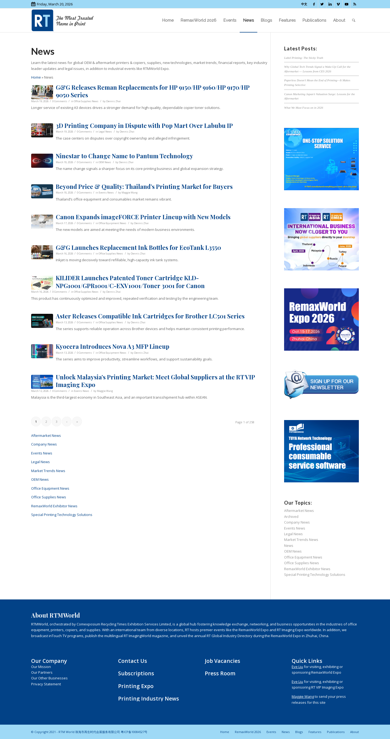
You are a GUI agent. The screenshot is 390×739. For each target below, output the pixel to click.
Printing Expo (136, 686)
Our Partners (42, 672)
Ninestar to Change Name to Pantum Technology (124, 156)
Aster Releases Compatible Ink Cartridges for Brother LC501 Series (150, 316)
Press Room (220, 673)
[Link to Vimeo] (338, 4)
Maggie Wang (130, 192)
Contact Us (132, 660)
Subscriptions (136, 673)
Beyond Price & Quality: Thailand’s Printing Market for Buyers (144, 186)
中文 (304, 4)
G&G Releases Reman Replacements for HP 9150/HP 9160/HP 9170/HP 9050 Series (152, 91)
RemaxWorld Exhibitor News (54, 506)
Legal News (105, 131)
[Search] (354, 20)
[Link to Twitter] (322, 4)
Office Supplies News (86, 101)
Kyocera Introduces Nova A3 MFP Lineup (112, 346)
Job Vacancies (222, 660)
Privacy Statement (46, 684)
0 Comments (59, 101)
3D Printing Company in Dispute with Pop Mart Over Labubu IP (144, 125)
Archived (291, 516)
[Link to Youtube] (346, 4)
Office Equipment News (112, 223)
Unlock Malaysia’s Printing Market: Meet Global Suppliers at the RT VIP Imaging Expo (155, 381)
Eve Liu (297, 666)
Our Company (49, 660)
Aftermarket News (46, 435)
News (288, 545)
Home (36, 77)
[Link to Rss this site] (355, 4)
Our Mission (41, 666)
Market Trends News (48, 470)
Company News (44, 444)
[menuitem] (168, 20)
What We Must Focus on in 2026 (303, 107)
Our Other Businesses (49, 678)
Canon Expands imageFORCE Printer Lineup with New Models (143, 217)
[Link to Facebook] (314, 4)
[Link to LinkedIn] (330, 4)
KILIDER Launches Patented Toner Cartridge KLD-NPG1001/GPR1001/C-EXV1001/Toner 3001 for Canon (130, 282)
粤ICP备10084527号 (134, 732)
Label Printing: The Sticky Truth (303, 57)
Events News (106, 192)
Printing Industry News (148, 698)
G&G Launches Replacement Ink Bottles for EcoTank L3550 (138, 247)
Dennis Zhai (113, 101)
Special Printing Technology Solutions (61, 514)
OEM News (105, 162)
